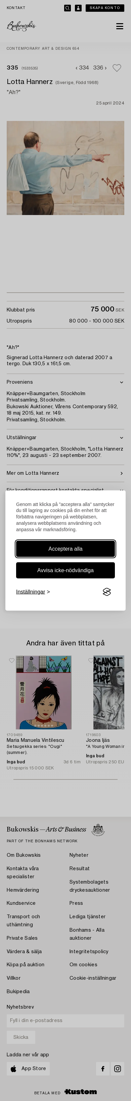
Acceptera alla (65, 549)
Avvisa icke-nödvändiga (65, 570)
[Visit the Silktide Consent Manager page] (107, 592)
